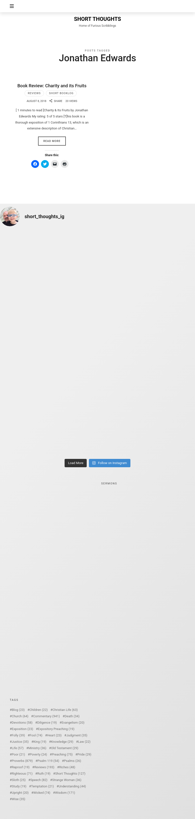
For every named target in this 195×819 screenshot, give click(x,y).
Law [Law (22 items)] (84, 741)
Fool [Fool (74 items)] (36, 735)
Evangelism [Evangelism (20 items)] (73, 722)
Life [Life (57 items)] (18, 748)
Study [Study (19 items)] (19, 786)
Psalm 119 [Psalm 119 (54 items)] (48, 760)
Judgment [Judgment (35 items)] (76, 735)
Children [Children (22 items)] (38, 709)
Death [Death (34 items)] (72, 716)
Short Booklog (61, 93)
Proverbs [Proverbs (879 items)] (22, 760)
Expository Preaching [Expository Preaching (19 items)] (56, 729)
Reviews (34, 93)
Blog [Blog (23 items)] (18, 709)
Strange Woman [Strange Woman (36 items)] (66, 779)
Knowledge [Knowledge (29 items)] (62, 741)
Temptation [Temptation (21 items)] (42, 786)
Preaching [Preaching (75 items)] (62, 754)
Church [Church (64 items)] (20, 716)
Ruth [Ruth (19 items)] (43, 773)
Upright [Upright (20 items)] (20, 792)
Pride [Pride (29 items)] (84, 754)
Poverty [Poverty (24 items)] (38, 754)
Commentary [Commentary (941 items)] (46, 716)
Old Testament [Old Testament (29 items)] (64, 748)
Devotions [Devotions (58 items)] (22, 722)
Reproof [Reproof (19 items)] (21, 767)
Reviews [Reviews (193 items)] (44, 767)
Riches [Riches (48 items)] (67, 767)
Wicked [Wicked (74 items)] (41, 792)
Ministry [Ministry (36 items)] (37, 748)
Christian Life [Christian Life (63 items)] (65, 709)
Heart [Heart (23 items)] (54, 735)
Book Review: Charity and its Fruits (51, 85)
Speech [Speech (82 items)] (39, 779)
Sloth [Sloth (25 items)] (19, 779)
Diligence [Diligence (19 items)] (47, 722)
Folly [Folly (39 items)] (18, 735)
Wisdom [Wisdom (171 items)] (65, 792)
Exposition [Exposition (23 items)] (22, 729)
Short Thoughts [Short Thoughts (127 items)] (70, 773)
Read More (52, 141)
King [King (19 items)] (39, 741)
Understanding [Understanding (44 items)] (72, 786)
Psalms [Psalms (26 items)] (72, 760)
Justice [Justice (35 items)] (20, 741)
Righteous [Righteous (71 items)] (22, 773)
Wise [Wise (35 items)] (18, 799)
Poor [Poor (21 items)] (18, 754)
